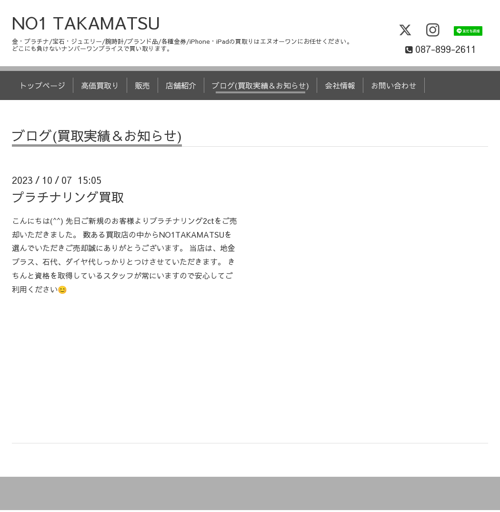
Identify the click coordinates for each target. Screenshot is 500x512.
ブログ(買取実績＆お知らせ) (260, 87)
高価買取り (100, 87)
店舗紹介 (181, 87)
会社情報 (340, 87)
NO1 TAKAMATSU (86, 24)
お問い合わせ (394, 87)
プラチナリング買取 (67, 198)
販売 (142, 87)
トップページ (42, 87)
